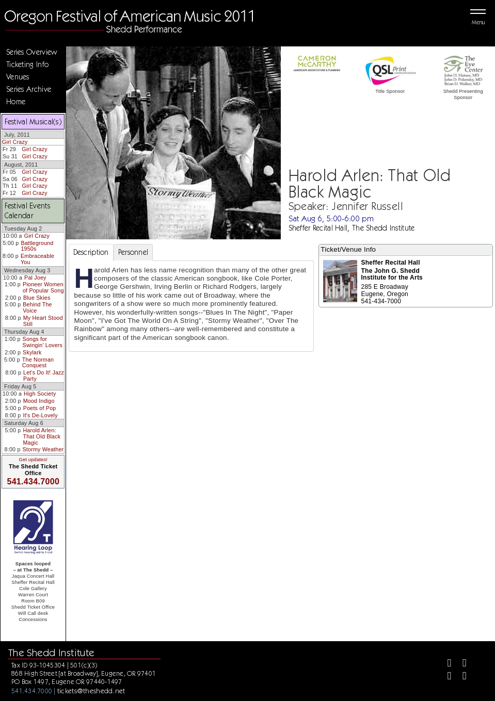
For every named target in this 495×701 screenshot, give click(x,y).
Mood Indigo (39, 401)
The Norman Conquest (38, 362)
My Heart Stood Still (43, 321)
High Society (40, 393)
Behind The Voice (37, 307)
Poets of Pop (39, 408)
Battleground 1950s (37, 246)
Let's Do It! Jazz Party (43, 375)
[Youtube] (460, 677)
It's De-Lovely (40, 415)
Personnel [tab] (133, 252)
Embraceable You (37, 259)
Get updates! (33, 459)
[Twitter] (460, 664)
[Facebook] (445, 664)
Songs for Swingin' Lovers (43, 342)
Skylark (32, 352)
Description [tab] (91, 252)
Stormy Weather (43, 449)
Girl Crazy (15, 142)
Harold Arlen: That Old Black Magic (41, 436)
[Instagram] (445, 677)
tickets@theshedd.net (91, 691)
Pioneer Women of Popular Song (43, 287)
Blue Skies (36, 298)
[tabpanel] (191, 306)
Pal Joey (35, 277)
